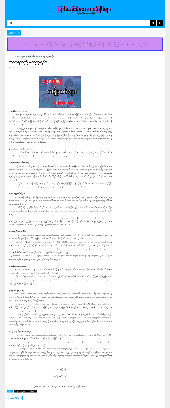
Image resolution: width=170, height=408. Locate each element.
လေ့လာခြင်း (21, 56)
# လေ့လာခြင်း (20, 391)
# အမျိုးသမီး (31, 391)
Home (11, 56)
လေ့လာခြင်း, (43, 68)
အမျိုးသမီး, (52, 68)
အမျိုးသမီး (31, 56)
